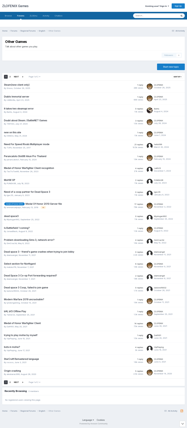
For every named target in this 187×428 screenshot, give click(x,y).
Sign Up (178, 6)
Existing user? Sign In (157, 6)
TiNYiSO (10, 124)
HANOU (10, 136)
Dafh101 (10, 326)
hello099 (158, 144)
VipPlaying (11, 338)
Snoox (10, 88)
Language (88, 420)
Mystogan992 (13, 219)
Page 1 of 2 (34, 77)
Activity (46, 15)
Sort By (178, 77)
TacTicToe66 (13, 171)
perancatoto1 (13, 159)
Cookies (101, 420)
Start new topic (171, 67)
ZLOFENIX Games (15, 6)
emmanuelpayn (14, 207)
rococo (10, 362)
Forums (20, 17)
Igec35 (10, 195)
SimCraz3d (12, 243)
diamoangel (12, 255)
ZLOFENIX (158, 85)
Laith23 (157, 168)
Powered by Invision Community (94, 424)
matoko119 (11, 267)
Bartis (9, 112)
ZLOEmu (33, 15)
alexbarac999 (13, 374)
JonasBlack (12, 231)
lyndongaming (13, 303)
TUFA (9, 147)
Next (16, 77)
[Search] (148, 15)
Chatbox (58, 15)
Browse (8, 15)
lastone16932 (13, 291)
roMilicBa (11, 100)
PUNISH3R (11, 183)
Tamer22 (11, 315)
